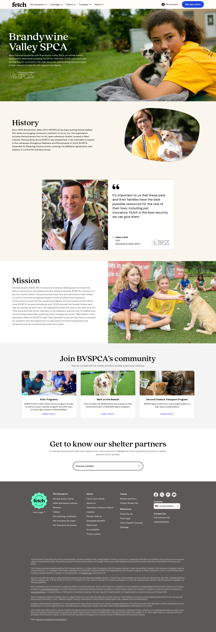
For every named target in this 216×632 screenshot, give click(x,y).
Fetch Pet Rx (126, 514)
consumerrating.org (38, 592)
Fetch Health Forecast (131, 522)
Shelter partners (128, 498)
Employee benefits (96, 520)
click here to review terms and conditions (51, 619)
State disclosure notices (65, 503)
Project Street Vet (129, 503)
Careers (91, 511)
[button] (38, 4)
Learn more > (49, 413)
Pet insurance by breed (64, 525)
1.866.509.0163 (161, 522)
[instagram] (162, 494)
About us (91, 503)
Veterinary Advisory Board (100, 507)
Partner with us (94, 516)
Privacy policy (94, 534)
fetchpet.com (87, 573)
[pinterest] (168, 494)
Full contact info (162, 517)
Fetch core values (95, 498)
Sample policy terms (63, 498)
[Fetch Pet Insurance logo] (19, 4)
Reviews (57, 507)
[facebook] (156, 494)
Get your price (193, 4)
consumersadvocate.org (49, 589)
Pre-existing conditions (64, 516)
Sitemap (124, 527)
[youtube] (174, 494)
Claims (56, 511)
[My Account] (169, 4)
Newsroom (92, 525)
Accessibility (93, 529)
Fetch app (125, 518)
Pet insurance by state (64, 520)
